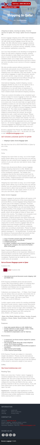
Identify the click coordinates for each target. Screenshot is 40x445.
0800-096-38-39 (11, 420)
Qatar (9, 270)
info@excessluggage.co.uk (15, 133)
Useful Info (14, 410)
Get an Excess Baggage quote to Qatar (14, 262)
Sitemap (3, 413)
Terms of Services (16, 411)
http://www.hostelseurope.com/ (11, 368)
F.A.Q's (3, 411)
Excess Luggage (6, 441)
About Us (4, 410)
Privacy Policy (15, 413)
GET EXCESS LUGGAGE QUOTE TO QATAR (16, 137)
